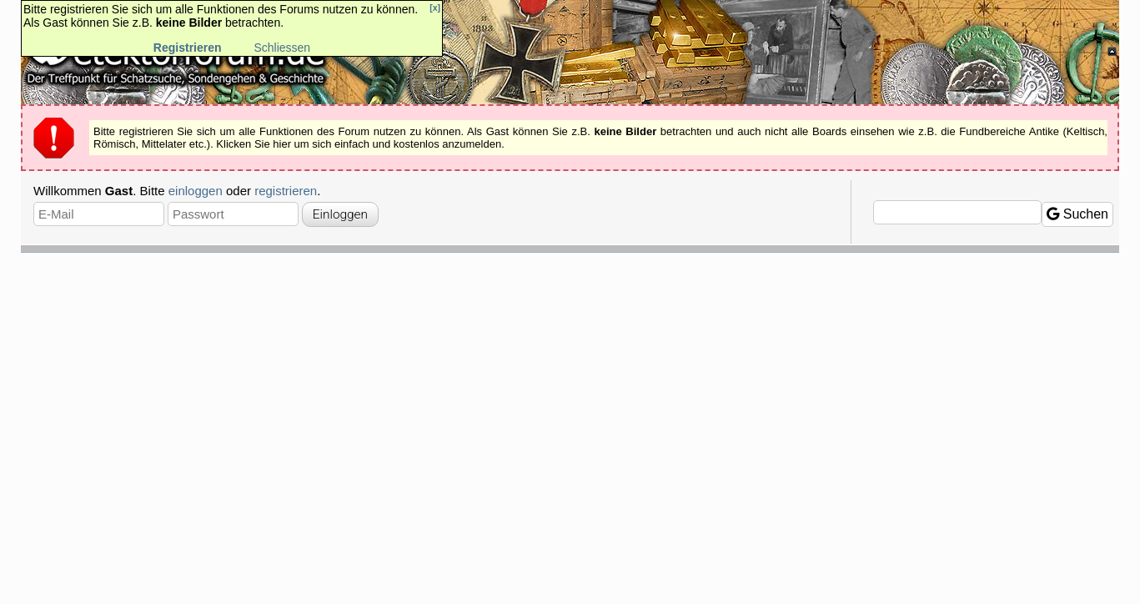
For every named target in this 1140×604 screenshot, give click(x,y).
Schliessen (282, 47)
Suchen (1077, 214)
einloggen (195, 191)
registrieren (285, 191)
